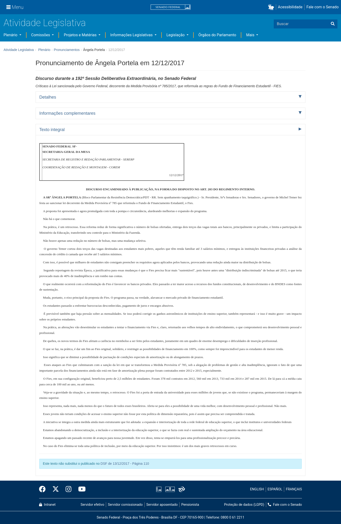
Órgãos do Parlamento (217, 35)
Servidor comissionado (125, 505)
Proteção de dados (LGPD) (244, 505)
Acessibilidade (290, 7)
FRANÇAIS (294, 489)
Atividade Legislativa (45, 22)
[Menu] (14, 7)
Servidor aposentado (162, 505)
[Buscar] (332, 24)
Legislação (176, 35)
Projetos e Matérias (80, 35)
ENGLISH (257, 489)
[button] (272, 7)
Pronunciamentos (67, 50)
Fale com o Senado (322, 7)
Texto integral (52, 129)
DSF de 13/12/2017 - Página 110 (125, 463)
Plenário (11, 35)
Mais (250, 35)
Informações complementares (67, 113)
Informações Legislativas (132, 35)
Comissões (41, 35)
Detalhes (47, 97)
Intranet (47, 505)
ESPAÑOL (275, 489)
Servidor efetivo (92, 505)
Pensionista (190, 505)
